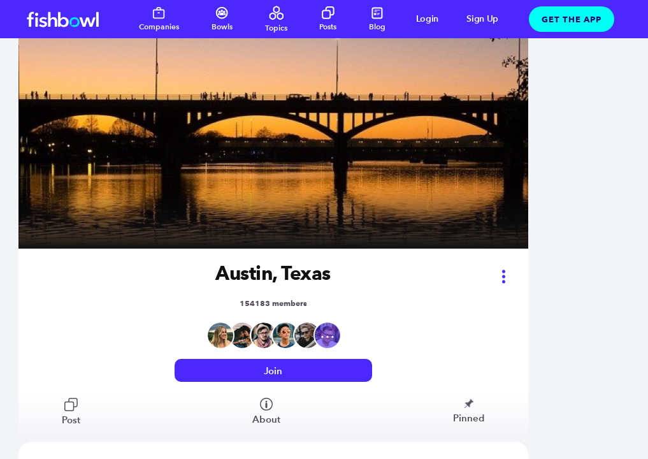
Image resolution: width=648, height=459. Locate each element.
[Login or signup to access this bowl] (273, 371)
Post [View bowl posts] (71, 412)
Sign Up (482, 18)
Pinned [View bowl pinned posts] (469, 411)
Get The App (571, 19)
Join (273, 371)
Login (427, 18)
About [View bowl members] (266, 411)
